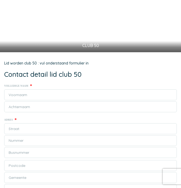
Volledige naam (18, 86)
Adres (10, 120)
